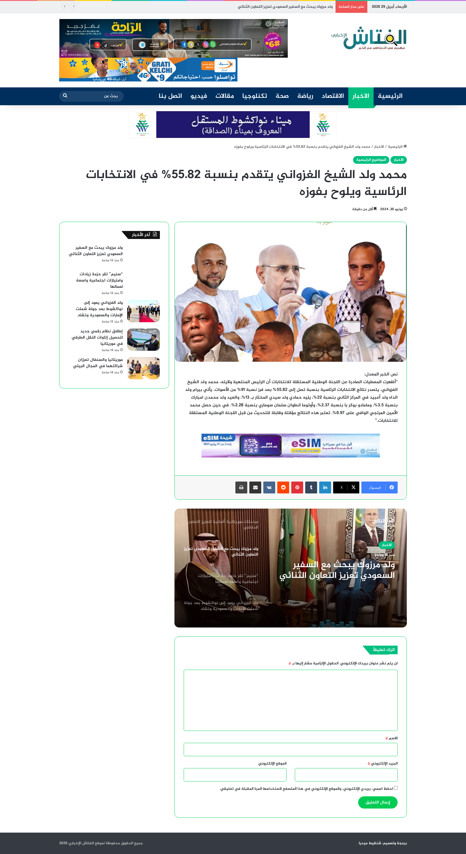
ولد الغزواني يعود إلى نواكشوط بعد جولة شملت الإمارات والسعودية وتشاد (99, 309)
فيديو (199, 96)
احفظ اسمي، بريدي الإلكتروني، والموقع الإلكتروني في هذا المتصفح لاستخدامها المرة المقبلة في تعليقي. (306, 789)
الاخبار (360, 96)
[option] (290, 568)
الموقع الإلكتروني (272, 763)
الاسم (391, 738)
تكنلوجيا (254, 96)
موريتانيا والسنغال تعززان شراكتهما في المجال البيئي (98, 362)
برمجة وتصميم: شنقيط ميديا (383, 843)
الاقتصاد (333, 96)
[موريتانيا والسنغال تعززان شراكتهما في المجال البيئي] (143, 368)
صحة (282, 96)
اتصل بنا (170, 96)
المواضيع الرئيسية (371, 160)
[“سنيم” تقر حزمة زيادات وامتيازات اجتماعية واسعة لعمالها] (143, 282)
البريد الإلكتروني (383, 763)
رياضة (305, 96)
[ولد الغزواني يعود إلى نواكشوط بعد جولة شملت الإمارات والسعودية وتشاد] (143, 311)
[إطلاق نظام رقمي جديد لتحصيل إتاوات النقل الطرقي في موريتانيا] (143, 339)
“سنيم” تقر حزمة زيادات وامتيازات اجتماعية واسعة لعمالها (99, 280)
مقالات (224, 96)
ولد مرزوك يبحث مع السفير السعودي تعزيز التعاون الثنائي (285, 7)
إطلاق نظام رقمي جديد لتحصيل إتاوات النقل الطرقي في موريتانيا (97, 337)
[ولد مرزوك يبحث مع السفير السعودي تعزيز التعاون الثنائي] (143, 256)
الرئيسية (390, 96)
